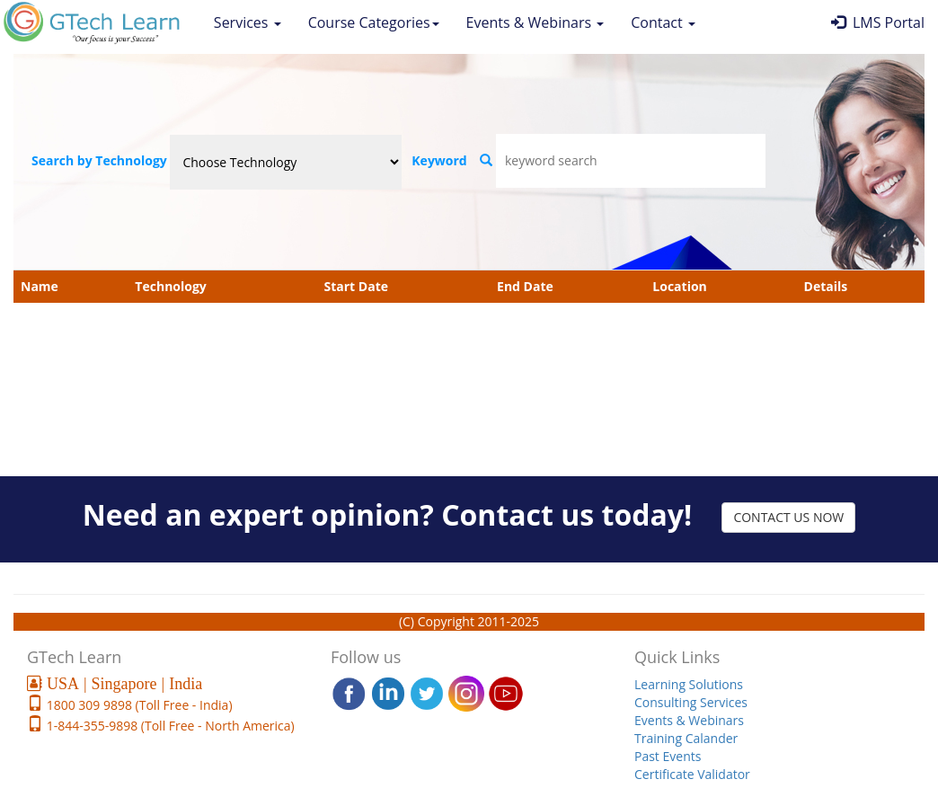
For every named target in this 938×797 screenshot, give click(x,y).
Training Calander (686, 738)
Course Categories (373, 22)
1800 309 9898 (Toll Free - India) (138, 704)
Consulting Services (691, 702)
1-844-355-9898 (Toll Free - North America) (169, 725)
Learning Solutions (688, 684)
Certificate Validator (692, 774)
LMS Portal (878, 22)
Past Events (667, 756)
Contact (663, 22)
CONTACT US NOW (788, 517)
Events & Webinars (535, 22)
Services (247, 22)
